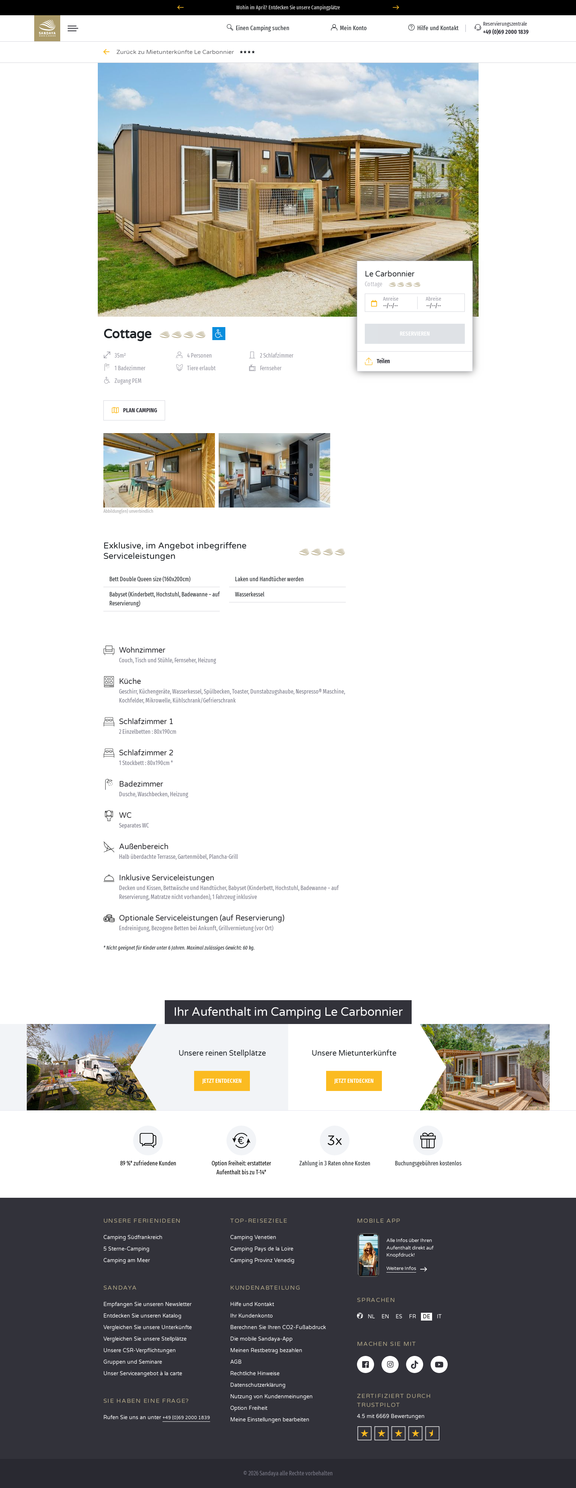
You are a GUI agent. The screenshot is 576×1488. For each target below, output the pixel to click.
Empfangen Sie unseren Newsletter (147, 1304)
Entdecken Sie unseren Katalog (142, 1316)
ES (399, 1316)
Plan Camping (134, 410)
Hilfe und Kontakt (252, 1304)
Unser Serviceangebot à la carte (142, 1373)
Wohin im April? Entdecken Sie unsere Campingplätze (288, 7)
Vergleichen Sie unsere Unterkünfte (147, 1327)
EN (385, 1316)
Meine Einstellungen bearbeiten (269, 1420)
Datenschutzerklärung (258, 1385)
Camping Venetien (253, 1237)
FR (412, 1316)
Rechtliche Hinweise (255, 1373)
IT (439, 1316)
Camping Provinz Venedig (262, 1260)
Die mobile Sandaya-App (261, 1339)
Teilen (377, 361)
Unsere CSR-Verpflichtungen (139, 1350)
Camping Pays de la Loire (261, 1249)
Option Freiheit (248, 1408)
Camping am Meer (126, 1260)
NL (371, 1316)
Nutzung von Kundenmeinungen (271, 1396)
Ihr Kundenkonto (251, 1316)
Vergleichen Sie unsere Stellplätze (145, 1339)
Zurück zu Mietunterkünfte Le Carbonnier (175, 52)
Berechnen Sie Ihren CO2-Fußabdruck (278, 1327)
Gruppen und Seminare (132, 1362)
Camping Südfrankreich (132, 1237)
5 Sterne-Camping (126, 1249)
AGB (236, 1362)
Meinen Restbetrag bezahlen (266, 1350)
